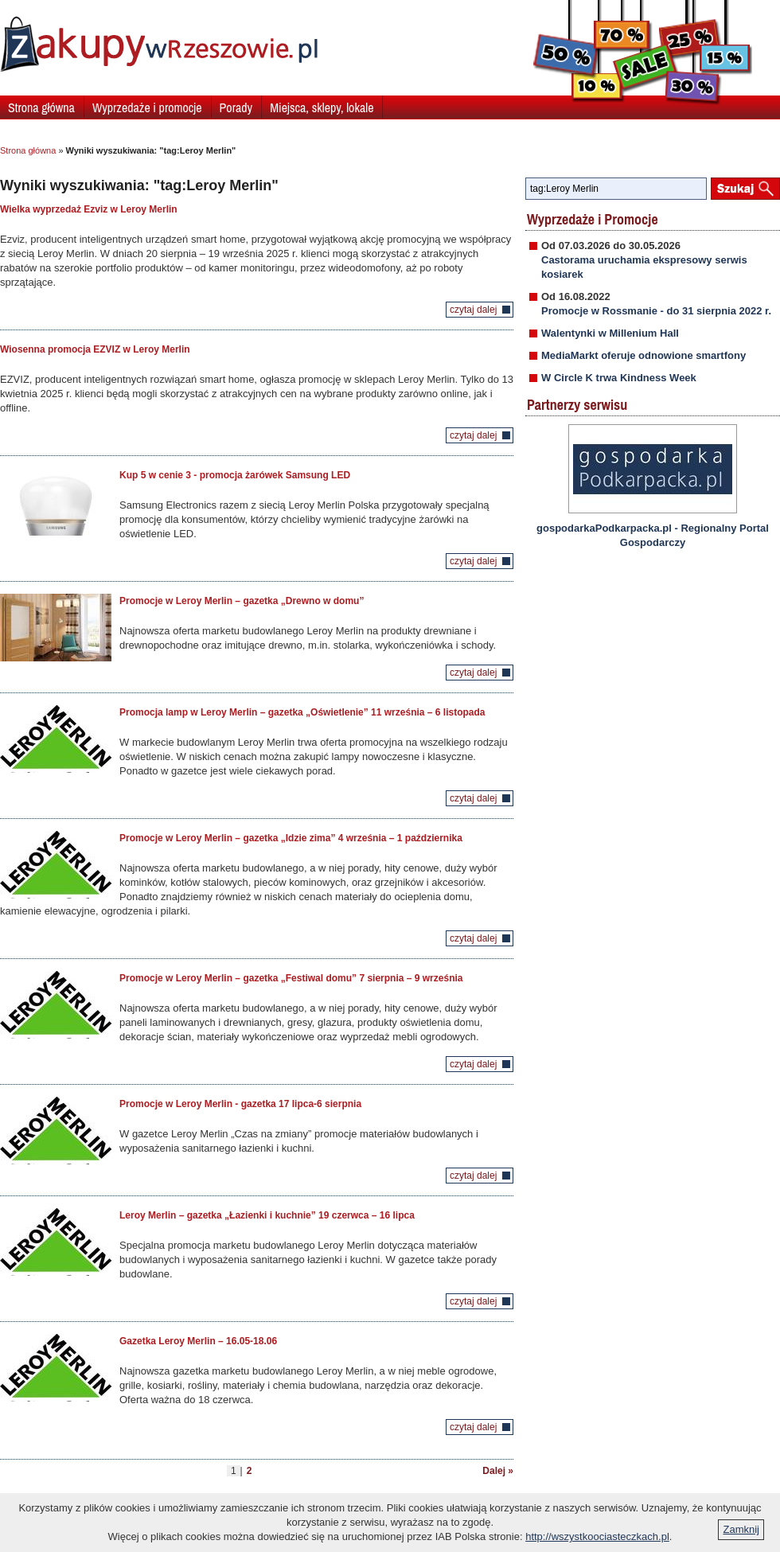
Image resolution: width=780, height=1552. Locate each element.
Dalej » (497, 1470)
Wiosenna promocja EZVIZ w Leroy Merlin (95, 349)
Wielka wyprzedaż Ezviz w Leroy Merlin (88, 209)
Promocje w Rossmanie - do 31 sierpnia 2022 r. (656, 311)
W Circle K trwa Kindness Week (618, 378)
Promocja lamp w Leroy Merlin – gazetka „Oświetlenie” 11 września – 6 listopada (302, 712)
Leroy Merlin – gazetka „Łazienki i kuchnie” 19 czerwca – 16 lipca (267, 1215)
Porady (236, 107)
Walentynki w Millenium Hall (610, 333)
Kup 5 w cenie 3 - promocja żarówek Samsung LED (234, 475)
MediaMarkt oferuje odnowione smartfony (643, 355)
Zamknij (741, 1529)
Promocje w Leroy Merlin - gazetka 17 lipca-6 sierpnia (240, 1103)
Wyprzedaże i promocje (147, 107)
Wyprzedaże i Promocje (592, 219)
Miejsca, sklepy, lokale (321, 107)
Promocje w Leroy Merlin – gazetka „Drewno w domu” (241, 600)
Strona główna (41, 107)
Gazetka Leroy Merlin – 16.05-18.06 (198, 1341)
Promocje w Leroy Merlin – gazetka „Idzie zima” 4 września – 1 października (290, 838)
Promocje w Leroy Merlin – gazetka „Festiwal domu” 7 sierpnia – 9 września (290, 978)
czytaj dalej (473, 309)
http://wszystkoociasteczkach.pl (597, 1536)
